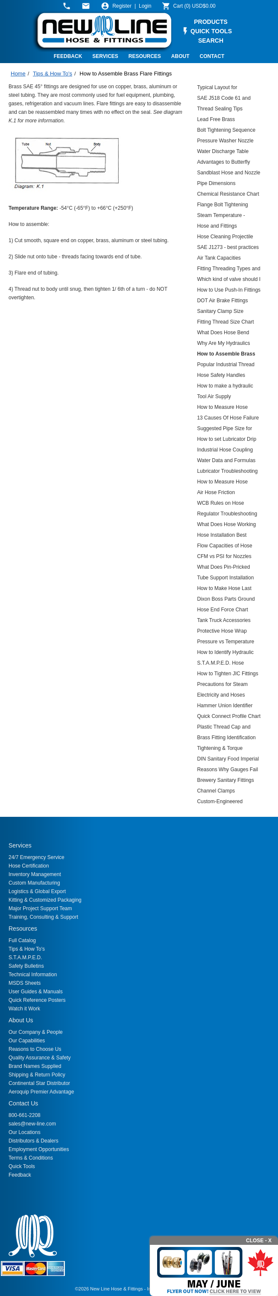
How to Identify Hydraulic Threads (225, 653)
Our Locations (25, 1132)
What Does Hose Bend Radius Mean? (223, 334)
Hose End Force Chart (222, 610)
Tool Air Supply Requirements (214, 397)
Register (122, 6)
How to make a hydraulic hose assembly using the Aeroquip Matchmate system (225, 387)
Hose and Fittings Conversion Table (217, 227)
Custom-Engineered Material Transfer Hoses (224, 802)
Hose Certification (29, 866)
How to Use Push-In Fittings (228, 290)
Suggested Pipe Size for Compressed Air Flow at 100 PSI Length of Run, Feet (224, 429)
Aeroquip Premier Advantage (41, 1092)
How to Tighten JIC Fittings (227, 674)
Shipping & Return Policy (37, 1075)
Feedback (20, 1175)
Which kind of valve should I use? (228, 280)
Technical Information (33, 975)
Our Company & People (36, 1032)
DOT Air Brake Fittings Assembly (222, 302)
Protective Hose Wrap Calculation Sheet (222, 632)
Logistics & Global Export (37, 891)
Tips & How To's (52, 73)
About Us (21, 1020)
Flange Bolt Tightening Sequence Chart (222, 206)
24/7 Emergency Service (36, 857)
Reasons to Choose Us (35, 1049)
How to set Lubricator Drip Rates (226, 440)
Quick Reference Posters (37, 1000)
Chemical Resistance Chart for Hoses (228, 195)
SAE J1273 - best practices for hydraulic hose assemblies (228, 248)
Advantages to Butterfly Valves (223, 163)
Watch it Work (24, 1009)
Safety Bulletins (26, 966)
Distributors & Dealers (34, 1141)
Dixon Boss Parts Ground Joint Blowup (226, 600)
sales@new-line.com (32, 1124)
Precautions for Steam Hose (222, 685)
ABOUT (180, 56)
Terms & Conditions (31, 1158)
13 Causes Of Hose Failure (228, 418)
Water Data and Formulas (226, 460)
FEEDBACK (68, 56)
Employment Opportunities (39, 1149)
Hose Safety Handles (221, 375)
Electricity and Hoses (221, 695)
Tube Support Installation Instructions (225, 579)
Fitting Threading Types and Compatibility (228, 270)
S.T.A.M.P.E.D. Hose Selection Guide (220, 664)
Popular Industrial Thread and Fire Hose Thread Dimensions (226, 366)
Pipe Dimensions (216, 183)
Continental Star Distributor (39, 1083)
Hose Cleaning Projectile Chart (225, 238)
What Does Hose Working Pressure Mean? (226, 525)
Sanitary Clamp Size (220, 311)
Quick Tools (22, 1166)
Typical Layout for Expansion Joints (217, 88)
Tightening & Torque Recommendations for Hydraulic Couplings (222, 749)
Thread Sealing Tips (220, 109)
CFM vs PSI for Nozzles (224, 556)
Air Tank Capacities (219, 258)
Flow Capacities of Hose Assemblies (224, 547)
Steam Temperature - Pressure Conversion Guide (228, 216)
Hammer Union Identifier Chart (224, 707)
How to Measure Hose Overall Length (222, 483)
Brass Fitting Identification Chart (226, 739)
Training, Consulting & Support (43, 917)
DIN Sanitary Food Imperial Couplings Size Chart (228, 760)
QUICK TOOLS (211, 31)
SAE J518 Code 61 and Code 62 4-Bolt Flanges (224, 99)
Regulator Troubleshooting (227, 514)
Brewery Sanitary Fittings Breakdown (225, 781)
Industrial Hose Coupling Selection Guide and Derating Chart (225, 451)
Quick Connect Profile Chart (228, 716)
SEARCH (210, 40)
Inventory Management (35, 874)
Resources (23, 928)
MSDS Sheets (25, 983)
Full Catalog (22, 940)
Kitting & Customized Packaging (45, 900)
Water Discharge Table (223, 151)
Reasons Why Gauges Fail (227, 769)
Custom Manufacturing (34, 883)
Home (18, 73)
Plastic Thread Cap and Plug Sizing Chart (223, 728)
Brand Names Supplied (35, 1066)
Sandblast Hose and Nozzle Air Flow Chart (228, 174)
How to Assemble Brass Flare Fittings (125, 73)
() (194, 6)
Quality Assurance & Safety (39, 1058)
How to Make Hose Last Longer (224, 589)
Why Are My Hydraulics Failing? (223, 344)
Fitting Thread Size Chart (225, 322)
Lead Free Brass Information (216, 120)
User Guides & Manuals (36, 992)
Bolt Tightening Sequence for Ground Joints (226, 131)
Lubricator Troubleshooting (227, 471)
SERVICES (105, 56)
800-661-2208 (25, 1115)
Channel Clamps (216, 791)
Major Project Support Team (40, 908)
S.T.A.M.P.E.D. (25, 957)
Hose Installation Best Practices (221, 536)
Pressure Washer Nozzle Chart (225, 142)
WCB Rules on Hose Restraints (220, 504)
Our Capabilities (27, 1041)
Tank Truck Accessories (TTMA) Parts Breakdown (226, 621)
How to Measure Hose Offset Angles (222, 408)
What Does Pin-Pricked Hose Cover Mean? (223, 568)
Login (145, 6)
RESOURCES (145, 56)
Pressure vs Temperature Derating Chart (225, 643)
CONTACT (212, 56)
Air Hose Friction (216, 492)
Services (20, 845)
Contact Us (23, 1103)
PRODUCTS (211, 21)
